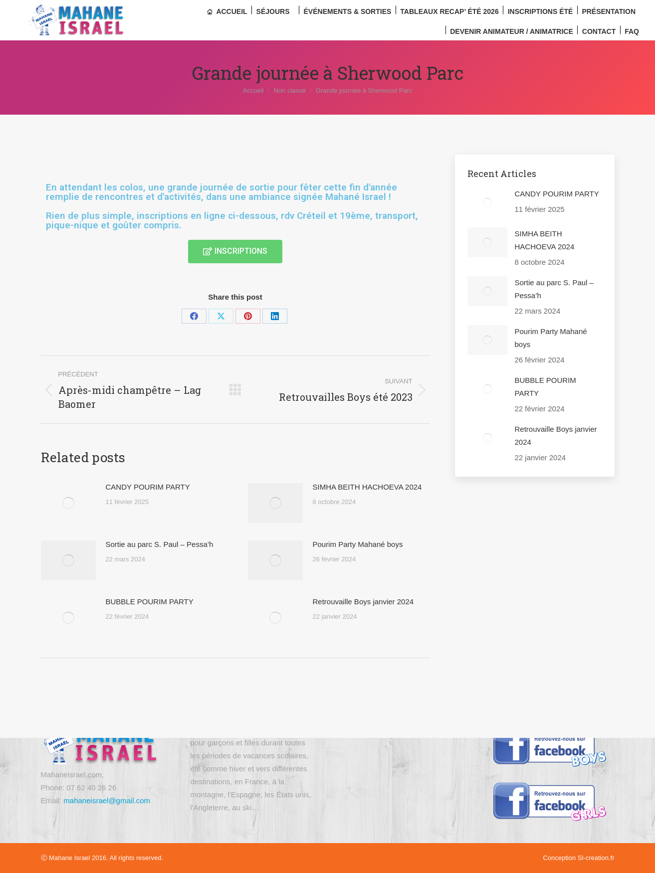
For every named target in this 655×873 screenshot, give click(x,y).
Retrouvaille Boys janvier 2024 (363, 601)
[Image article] (68, 503)
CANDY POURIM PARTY (148, 487)
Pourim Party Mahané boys (358, 544)
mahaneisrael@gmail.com (106, 800)
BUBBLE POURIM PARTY (150, 601)
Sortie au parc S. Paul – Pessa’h (160, 544)
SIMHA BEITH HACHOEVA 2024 (367, 487)
